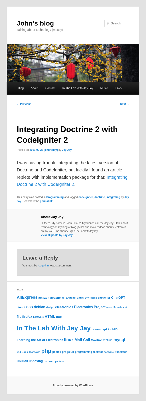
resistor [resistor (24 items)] (98, 351)
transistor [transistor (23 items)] (121, 351)
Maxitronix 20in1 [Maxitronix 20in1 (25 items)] (102, 340)
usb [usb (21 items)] (46, 361)
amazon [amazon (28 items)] (43, 297)
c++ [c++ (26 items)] (87, 297)
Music (104, 88)
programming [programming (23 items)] (83, 351)
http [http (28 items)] (59, 316)
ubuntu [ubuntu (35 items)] (22, 361)
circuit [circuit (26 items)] (21, 307)
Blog (21, 88)
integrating (113, 197)
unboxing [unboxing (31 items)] (36, 361)
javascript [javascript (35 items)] (99, 329)
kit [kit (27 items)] (109, 329)
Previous (24, 104)
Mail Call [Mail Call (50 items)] (82, 339)
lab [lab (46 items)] (115, 329)
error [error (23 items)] (109, 307)
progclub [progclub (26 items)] (68, 351)
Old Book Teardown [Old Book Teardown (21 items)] (28, 352)
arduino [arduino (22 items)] (71, 297)
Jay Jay (67, 149)
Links (118, 88)
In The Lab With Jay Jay (77, 88)
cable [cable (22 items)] (93, 297)
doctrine (99, 197)
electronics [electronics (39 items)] (64, 307)
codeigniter (86, 197)
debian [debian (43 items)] (39, 307)
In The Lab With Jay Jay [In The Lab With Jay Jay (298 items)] (54, 328)
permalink (46, 201)
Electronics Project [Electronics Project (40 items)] (89, 307)
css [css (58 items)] (29, 307)
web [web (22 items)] (51, 361)
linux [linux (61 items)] (69, 339)
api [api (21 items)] (63, 297)
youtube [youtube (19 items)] (59, 361)
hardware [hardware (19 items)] (38, 317)
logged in (43, 265)
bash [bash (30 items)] (80, 297)
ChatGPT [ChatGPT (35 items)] (118, 297)
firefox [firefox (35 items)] (27, 316)
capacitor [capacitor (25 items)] (104, 297)
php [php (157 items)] (46, 351)
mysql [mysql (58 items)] (119, 339)
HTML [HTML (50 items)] (50, 316)
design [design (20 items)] (50, 307)
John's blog (35, 23)
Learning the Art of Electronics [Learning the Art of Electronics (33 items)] (40, 340)
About (34, 88)
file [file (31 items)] (19, 316)
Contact (50, 88)
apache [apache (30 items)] (55, 297)
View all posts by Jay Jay (58, 235)
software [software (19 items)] (109, 352)
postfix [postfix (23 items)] (56, 351)
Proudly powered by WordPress (73, 385)
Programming (55, 197)
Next (124, 104)
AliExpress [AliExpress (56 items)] (27, 297)
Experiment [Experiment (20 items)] (120, 307)
